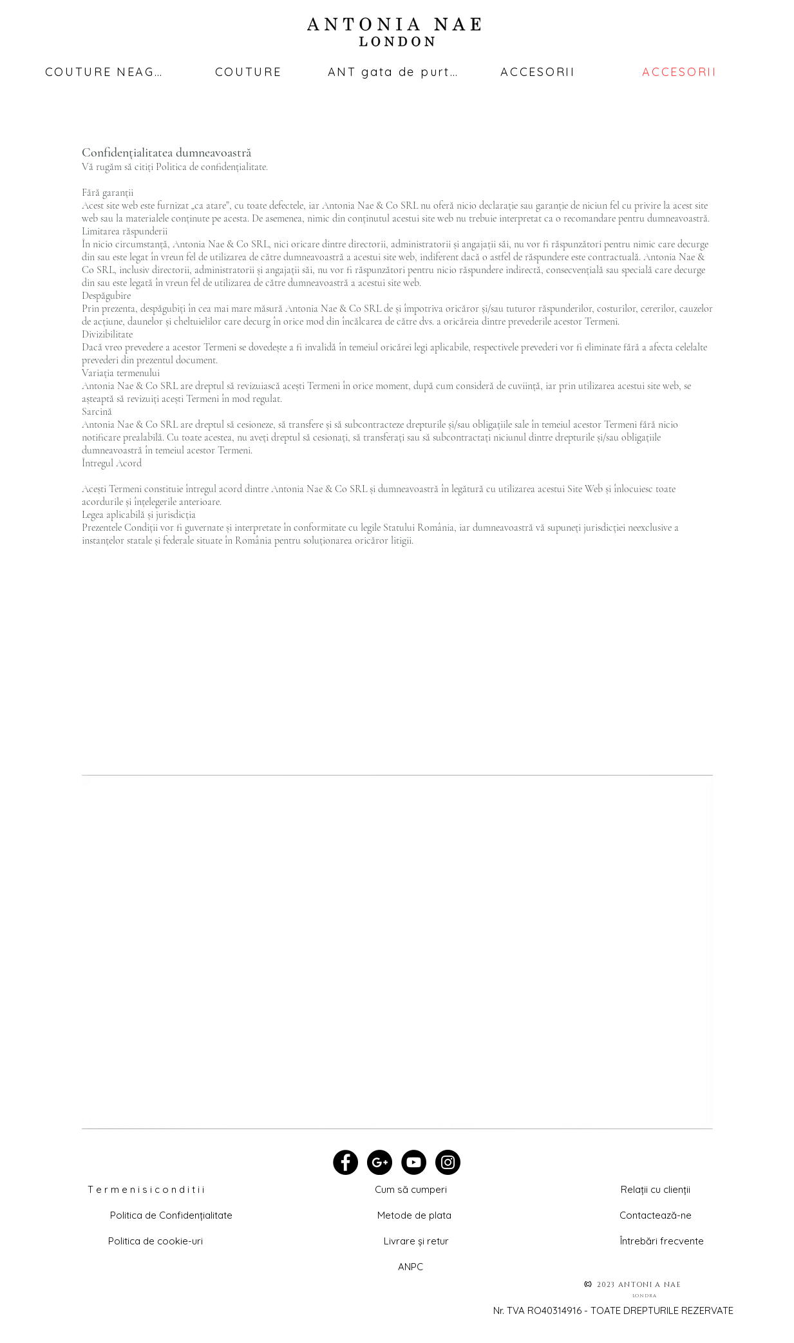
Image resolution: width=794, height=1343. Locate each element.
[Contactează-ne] (655, 1215)
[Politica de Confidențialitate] (171, 1215)
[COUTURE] (248, 71)
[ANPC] (411, 1266)
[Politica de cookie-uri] (155, 1240)
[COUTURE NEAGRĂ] (107, 71)
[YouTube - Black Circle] (413, 1162)
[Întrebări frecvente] (662, 1240)
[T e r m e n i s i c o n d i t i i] (146, 1189)
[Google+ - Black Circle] (379, 1162)
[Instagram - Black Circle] (447, 1162)
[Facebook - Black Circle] (345, 1162)
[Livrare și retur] (416, 1240)
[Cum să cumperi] (411, 1189)
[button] (656, 1189)
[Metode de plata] (414, 1215)
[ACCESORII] (538, 71)
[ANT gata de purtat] (393, 71)
